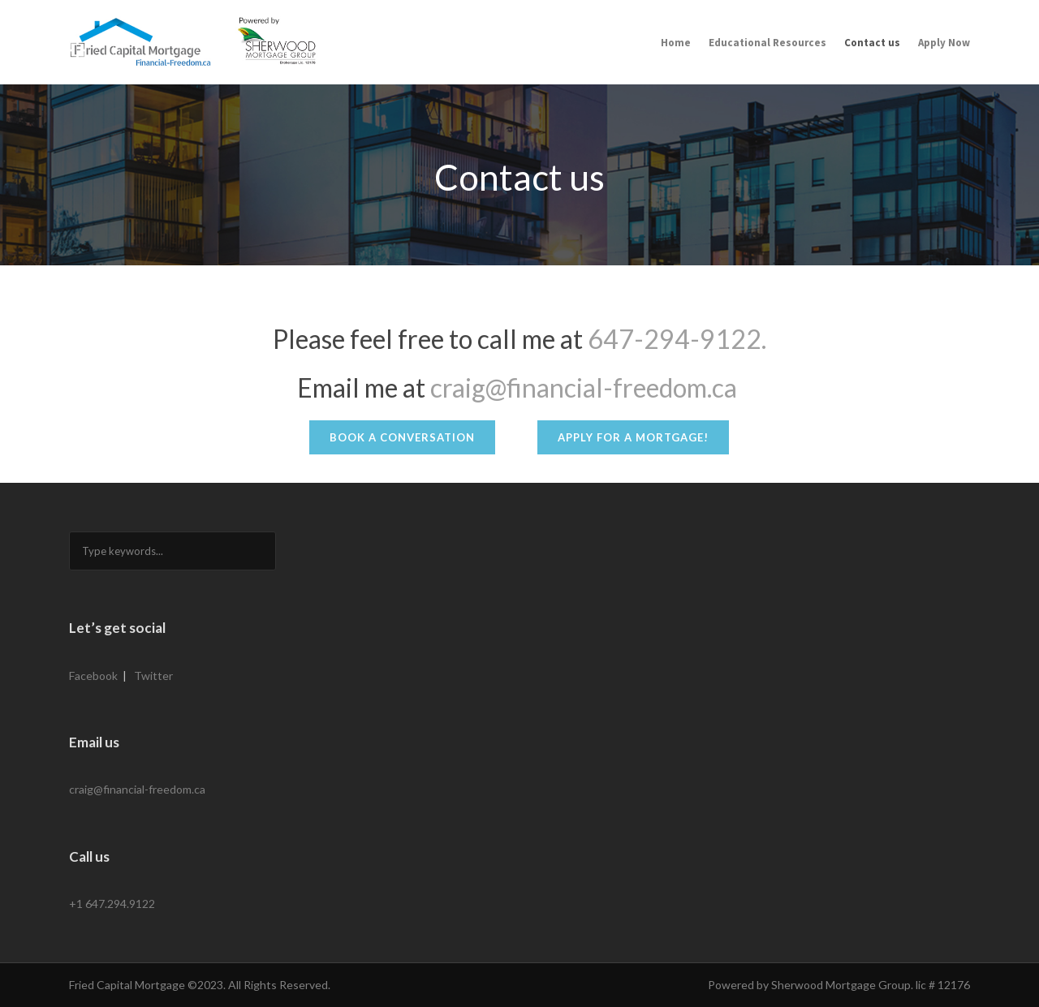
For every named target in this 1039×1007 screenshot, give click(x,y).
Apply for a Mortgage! (633, 437)
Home (676, 42)
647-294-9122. (677, 339)
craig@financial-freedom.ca (583, 387)
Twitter (153, 675)
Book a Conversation (402, 437)
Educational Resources (767, 42)
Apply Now (944, 42)
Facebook (93, 675)
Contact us (872, 42)
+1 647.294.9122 (112, 903)
